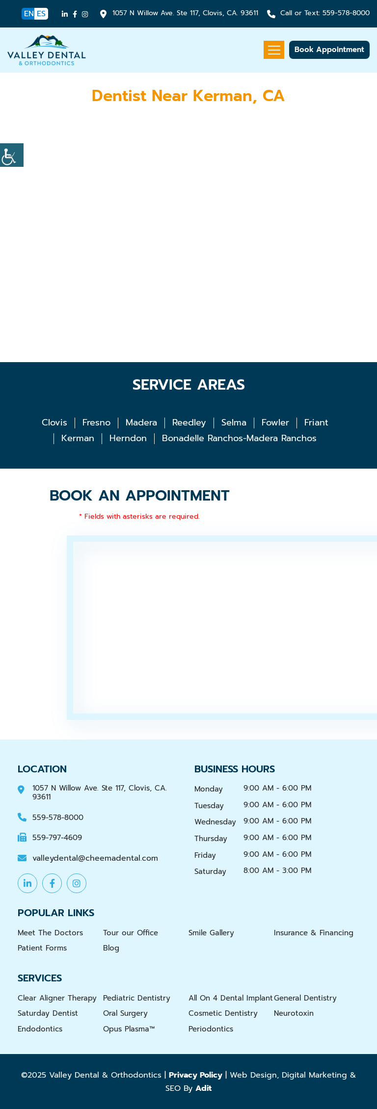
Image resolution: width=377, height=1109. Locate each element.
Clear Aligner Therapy (57, 998)
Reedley (189, 422)
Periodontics (210, 1029)
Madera (141, 422)
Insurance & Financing (313, 932)
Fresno (96, 422)
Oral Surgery (125, 1013)
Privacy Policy (195, 1075)
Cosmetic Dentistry (223, 1013)
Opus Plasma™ (129, 1029)
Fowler (275, 422)
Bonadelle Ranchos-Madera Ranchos (239, 438)
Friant (316, 422)
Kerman (77, 438)
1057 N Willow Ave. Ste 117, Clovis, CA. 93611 (185, 13)
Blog (111, 948)
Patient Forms (42, 948)
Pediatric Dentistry (136, 998)
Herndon (128, 438)
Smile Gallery (211, 932)
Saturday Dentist (48, 1013)
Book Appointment (329, 49)
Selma (233, 422)
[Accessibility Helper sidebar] (12, 155)
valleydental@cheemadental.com (95, 858)
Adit (203, 1088)
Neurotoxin (294, 1013)
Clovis (54, 422)
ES (41, 14)
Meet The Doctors (50, 932)
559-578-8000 (325, 13)
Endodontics (40, 1029)
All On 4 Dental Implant (230, 998)
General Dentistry (305, 998)
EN (29, 14)
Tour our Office (130, 932)
